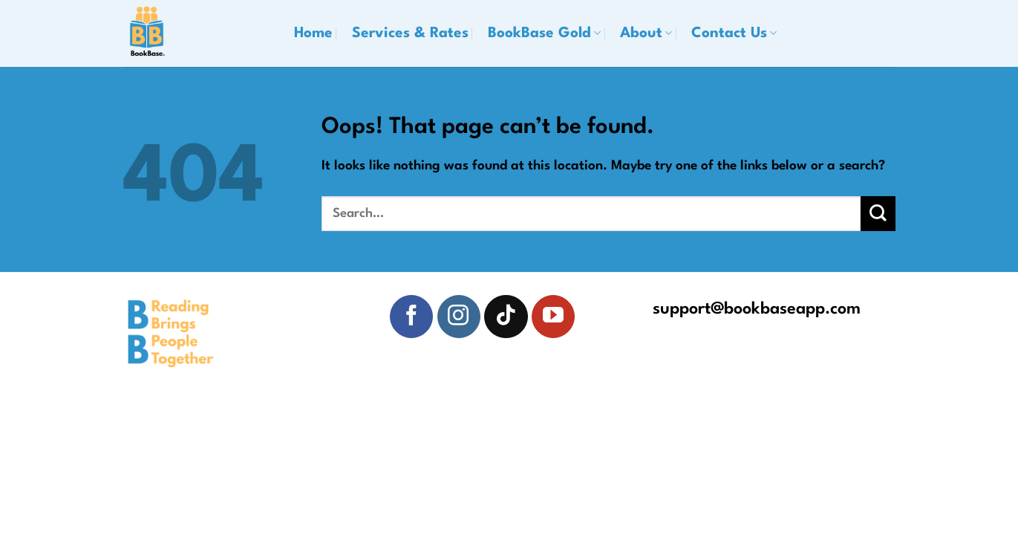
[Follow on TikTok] (505, 316)
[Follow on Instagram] (458, 316)
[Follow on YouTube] (553, 316)
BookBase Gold (544, 33)
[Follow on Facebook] (411, 316)
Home (313, 33)
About (646, 33)
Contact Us (734, 33)
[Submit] (878, 213)
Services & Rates (410, 33)
